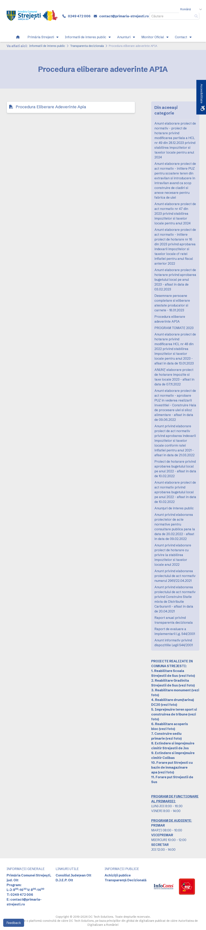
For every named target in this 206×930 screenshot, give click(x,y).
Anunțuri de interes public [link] (174, 508)
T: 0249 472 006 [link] (20, 895)
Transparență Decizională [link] (126, 880)
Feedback (13, 923)
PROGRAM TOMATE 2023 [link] (174, 328)
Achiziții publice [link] (118, 875)
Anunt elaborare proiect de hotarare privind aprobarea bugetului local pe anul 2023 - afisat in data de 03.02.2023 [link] (175, 279)
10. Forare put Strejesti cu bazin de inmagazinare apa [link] (172, 767)
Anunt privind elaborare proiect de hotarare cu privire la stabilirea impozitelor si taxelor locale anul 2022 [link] (172, 555)
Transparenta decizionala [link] (87, 46)
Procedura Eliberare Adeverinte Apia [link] (51, 106)
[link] (32, 16)
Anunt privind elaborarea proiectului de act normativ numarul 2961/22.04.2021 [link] (175, 576)
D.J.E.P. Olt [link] (64, 880)
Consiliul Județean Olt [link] (73, 875)
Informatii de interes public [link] (47, 46)
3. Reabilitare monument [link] (171, 690)
